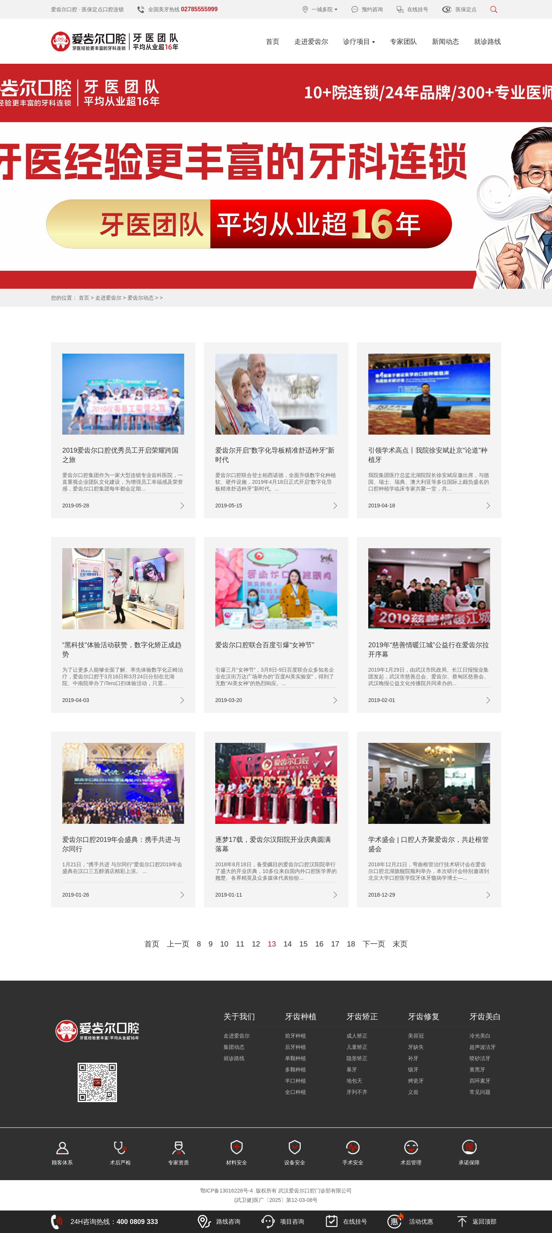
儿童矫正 (357, 1047)
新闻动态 (445, 41)
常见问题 (480, 1092)
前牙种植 (295, 1036)
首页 (272, 41)
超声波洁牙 (483, 1047)
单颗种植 (295, 1058)
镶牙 (413, 1069)
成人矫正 (357, 1036)
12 (256, 944)
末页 (400, 944)
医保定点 (459, 9)
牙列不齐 (357, 1092)
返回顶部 (476, 1221)
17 (335, 944)
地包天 (354, 1081)
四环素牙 (480, 1081)
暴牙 (351, 1069)
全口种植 (295, 1092)
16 (319, 944)
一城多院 (320, 9)
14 (288, 944)
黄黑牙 (477, 1069)
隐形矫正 (357, 1058)
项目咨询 (282, 1221)
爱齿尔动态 (141, 298)
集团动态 (234, 1047)
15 (303, 944)
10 (224, 944)
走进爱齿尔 (311, 41)
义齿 (413, 1092)
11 (240, 944)
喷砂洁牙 (480, 1058)
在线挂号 (412, 9)
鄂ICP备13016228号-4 (226, 1191)
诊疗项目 (359, 41)
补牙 (413, 1058)
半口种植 (295, 1081)
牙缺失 (416, 1047)
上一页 (178, 944)
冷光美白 (480, 1036)
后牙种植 (295, 1047)
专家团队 (403, 41)
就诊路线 (487, 41)
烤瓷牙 (416, 1081)
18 (351, 944)
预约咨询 (367, 9)
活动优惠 (410, 1220)
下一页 (374, 944)
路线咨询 (219, 1221)
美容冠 (416, 1036)
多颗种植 (295, 1069)
